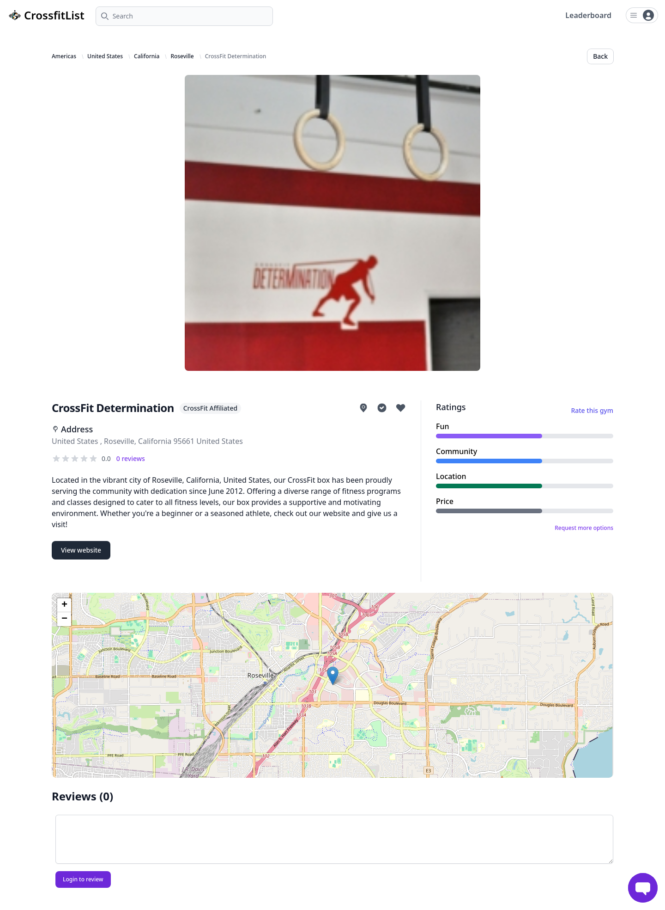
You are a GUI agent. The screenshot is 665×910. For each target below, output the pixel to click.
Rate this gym (592, 410)
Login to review (83, 879)
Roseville (181, 56)
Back (600, 56)
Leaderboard (588, 15)
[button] (333, 675)
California (146, 56)
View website (81, 550)
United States (105, 56)
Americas (64, 56)
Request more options (584, 528)
